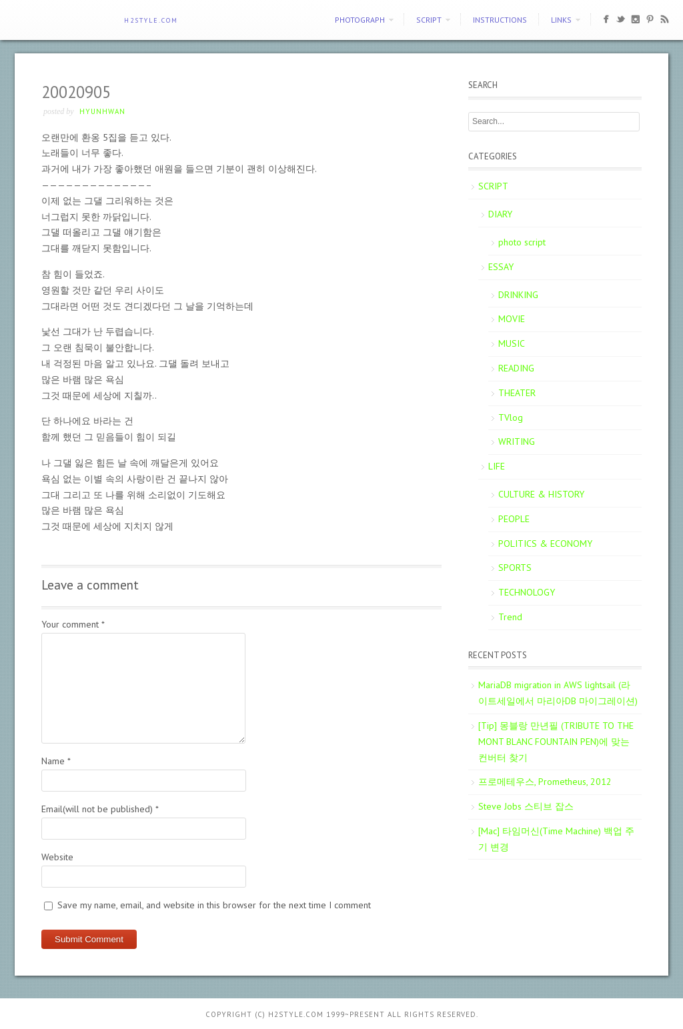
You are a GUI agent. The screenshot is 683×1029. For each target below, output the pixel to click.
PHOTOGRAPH (360, 20)
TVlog (510, 417)
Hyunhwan (102, 111)
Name (56, 761)
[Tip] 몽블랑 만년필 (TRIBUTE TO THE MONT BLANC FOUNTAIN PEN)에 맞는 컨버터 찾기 (556, 742)
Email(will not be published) (100, 809)
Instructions (500, 20)
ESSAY (501, 267)
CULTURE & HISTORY (541, 494)
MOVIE (511, 319)
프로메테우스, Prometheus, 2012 (545, 782)
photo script (522, 242)
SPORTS (515, 568)
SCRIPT (429, 20)
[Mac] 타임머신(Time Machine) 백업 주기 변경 (556, 839)
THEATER (517, 393)
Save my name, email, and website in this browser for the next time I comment (214, 905)
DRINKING (518, 295)
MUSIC (511, 343)
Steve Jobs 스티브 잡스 (526, 806)
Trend (510, 617)
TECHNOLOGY (526, 592)
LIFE (496, 466)
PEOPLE (514, 519)
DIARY (500, 214)
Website (57, 857)
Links (561, 20)
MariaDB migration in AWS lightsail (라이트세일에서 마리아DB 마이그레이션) (558, 693)
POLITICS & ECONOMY (545, 544)
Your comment (73, 624)
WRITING (516, 441)
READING (516, 368)
